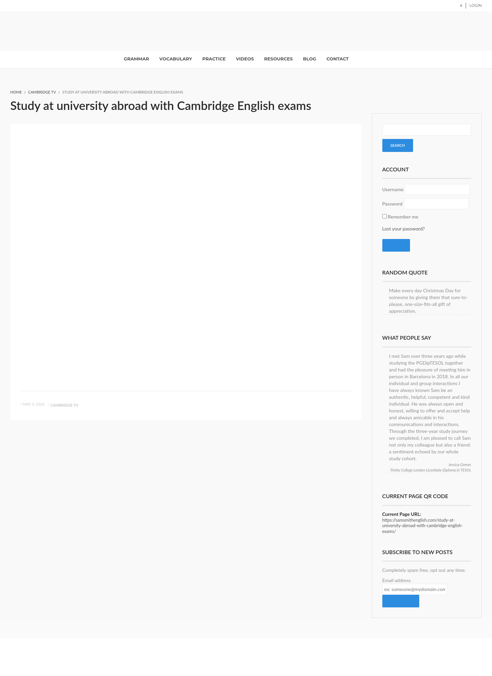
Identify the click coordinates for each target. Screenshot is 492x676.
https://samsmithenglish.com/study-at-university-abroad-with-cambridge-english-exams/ (422, 526)
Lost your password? (403, 228)
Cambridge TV (42, 92)
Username (393, 189)
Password (392, 204)
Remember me (403, 217)
